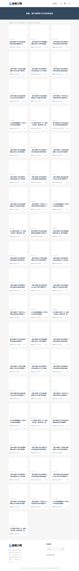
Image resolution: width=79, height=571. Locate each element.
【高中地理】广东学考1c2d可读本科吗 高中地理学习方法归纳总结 (61, 98)
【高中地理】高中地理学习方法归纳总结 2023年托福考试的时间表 (39, 70)
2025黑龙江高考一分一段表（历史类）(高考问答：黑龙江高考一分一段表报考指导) (39, 125)
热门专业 (12, 66)
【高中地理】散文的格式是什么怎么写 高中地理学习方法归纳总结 (18, 98)
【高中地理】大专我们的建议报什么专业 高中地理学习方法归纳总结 (18, 70)
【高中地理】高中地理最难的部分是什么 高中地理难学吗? (39, 43)
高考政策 (33, 120)
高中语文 (12, 93)
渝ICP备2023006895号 (54, 568)
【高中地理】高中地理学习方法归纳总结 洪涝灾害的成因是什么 (61, 43)
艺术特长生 (34, 93)
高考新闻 (12, 120)
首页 (15, 23)
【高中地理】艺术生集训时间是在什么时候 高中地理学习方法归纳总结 (39, 98)
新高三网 (44, 568)
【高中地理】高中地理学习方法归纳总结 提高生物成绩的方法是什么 (61, 70)
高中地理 (12, 39)
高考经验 (55, 93)
